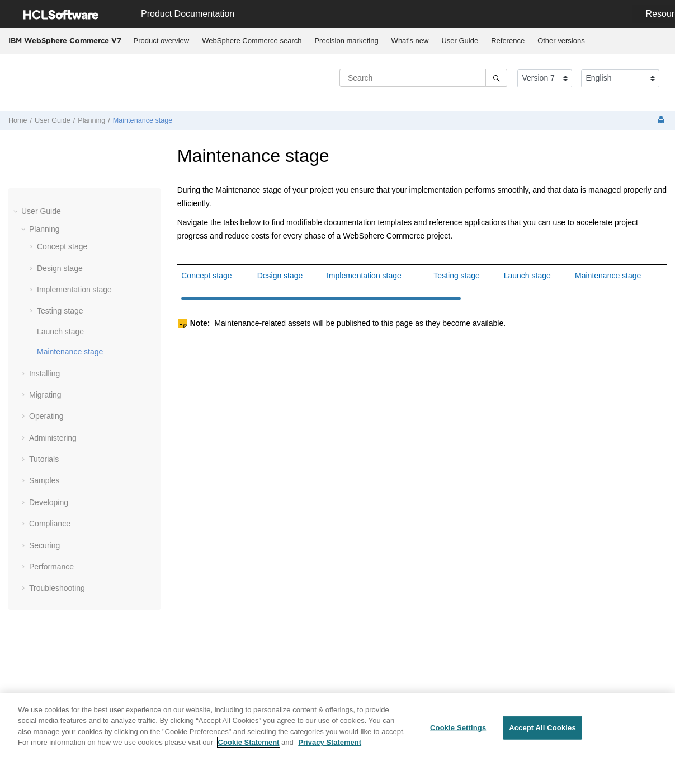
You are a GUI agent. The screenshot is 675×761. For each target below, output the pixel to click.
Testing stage (60, 310)
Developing (48, 502)
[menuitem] (161, 40)
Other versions (561, 40)
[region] (337, 727)
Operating (46, 416)
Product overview (162, 40)
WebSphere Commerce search (251, 40)
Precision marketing (346, 40)
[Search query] (423, 78)
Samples (44, 480)
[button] (16, 211)
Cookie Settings (458, 727)
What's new (410, 40)
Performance (51, 566)
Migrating (45, 394)
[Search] (496, 78)
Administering (53, 437)
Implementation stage (74, 289)
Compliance (49, 523)
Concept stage (62, 246)
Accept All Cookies (542, 727)
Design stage (60, 268)
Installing (44, 373)
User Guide (459, 40)
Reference (508, 40)
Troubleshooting (57, 587)
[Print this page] (662, 121)
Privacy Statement (329, 742)
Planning (91, 120)
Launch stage (60, 331)
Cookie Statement (249, 742)
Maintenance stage (142, 120)
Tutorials (44, 459)
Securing (44, 545)
